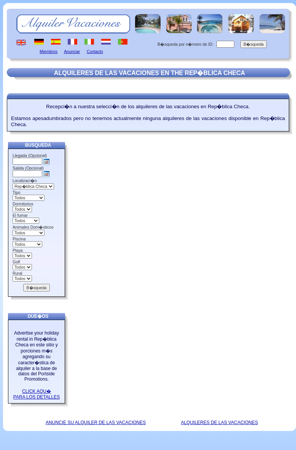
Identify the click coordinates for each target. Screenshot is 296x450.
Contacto (95, 51)
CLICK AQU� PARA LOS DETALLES (36, 394)
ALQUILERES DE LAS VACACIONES (219, 422)
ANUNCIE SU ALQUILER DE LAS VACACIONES (96, 422)
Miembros (48, 51)
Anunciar (72, 51)
